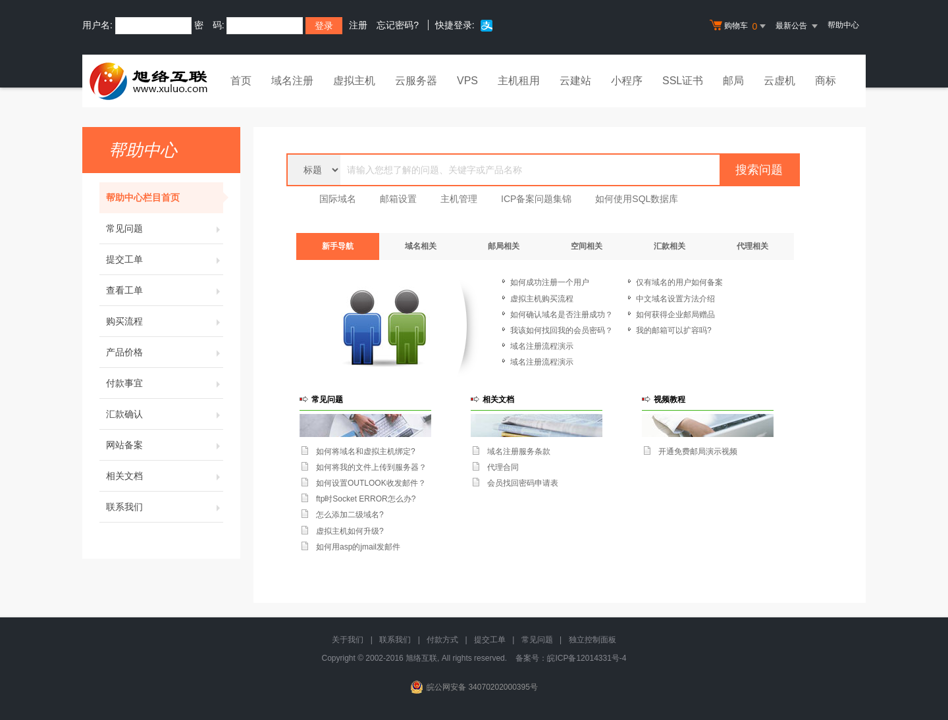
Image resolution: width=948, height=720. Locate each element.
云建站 (575, 80)
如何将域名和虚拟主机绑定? (365, 451)
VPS (467, 80)
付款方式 (442, 639)
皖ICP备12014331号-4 (586, 658)
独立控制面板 (592, 639)
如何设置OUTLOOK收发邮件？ (371, 483)
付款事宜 (164, 383)
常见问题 (164, 228)
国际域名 (337, 198)
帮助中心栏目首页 (164, 197)
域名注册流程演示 (541, 346)
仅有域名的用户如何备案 (679, 282)
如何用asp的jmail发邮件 (358, 547)
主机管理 (458, 198)
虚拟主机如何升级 (347, 531)
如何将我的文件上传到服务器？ (371, 467)
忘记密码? (398, 25)
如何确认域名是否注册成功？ (561, 314)
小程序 (627, 80)
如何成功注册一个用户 (549, 282)
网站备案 (164, 445)
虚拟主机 (354, 80)
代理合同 (503, 467)
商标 (825, 80)
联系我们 (164, 506)
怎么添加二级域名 (347, 514)
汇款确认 (164, 414)
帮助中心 (843, 25)
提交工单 (164, 259)
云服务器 (416, 80)
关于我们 (347, 639)
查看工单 (164, 290)
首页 (240, 80)
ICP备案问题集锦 (536, 198)
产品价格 (164, 352)
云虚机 (779, 80)
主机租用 (519, 80)
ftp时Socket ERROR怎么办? (365, 498)
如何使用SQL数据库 (636, 198)
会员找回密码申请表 (522, 483)
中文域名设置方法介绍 (675, 298)
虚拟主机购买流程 (541, 298)
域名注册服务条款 (518, 451)
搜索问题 (759, 169)
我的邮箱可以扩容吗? (674, 330)
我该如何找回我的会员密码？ (561, 330)
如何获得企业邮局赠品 (675, 314)
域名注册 (292, 80)
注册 (358, 25)
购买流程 (164, 321)
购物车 (739, 26)
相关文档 (164, 476)
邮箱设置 (398, 198)
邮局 (733, 80)
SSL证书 (682, 80)
